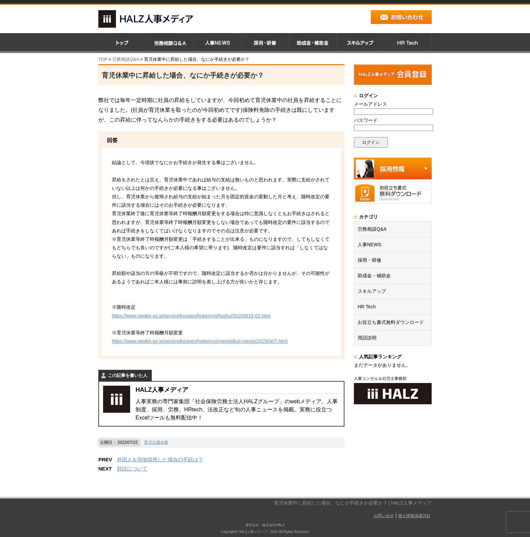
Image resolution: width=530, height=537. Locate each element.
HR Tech (367, 306)
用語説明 (367, 337)
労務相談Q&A (125, 59)
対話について (132, 468)
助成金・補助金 (374, 275)
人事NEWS (369, 244)
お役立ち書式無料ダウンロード (391, 322)
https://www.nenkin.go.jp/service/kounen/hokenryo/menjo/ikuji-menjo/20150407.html (200, 341)
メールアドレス (370, 104)
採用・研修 (369, 260)
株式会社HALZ (273, 525)
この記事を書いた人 (127, 375)
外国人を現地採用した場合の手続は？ (160, 459)
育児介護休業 (156, 442)
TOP (102, 59)
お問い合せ (384, 515)
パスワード (366, 120)
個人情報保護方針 (414, 515)
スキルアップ (372, 291)
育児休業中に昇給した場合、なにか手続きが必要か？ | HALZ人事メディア (353, 503)
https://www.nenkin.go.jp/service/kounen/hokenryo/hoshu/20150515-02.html (191, 315)
